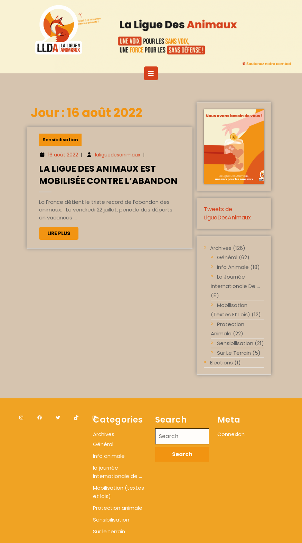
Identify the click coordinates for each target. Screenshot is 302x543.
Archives (221, 248)
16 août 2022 (64, 155)
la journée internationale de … (235, 281)
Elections (221, 362)
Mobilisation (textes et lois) (230, 309)
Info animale (233, 267)
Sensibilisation (62, 141)
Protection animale (227, 328)
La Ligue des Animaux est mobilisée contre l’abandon (108, 175)
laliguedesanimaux (118, 155)
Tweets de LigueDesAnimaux (227, 213)
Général (227, 257)
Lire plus (64, 233)
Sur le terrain (234, 352)
